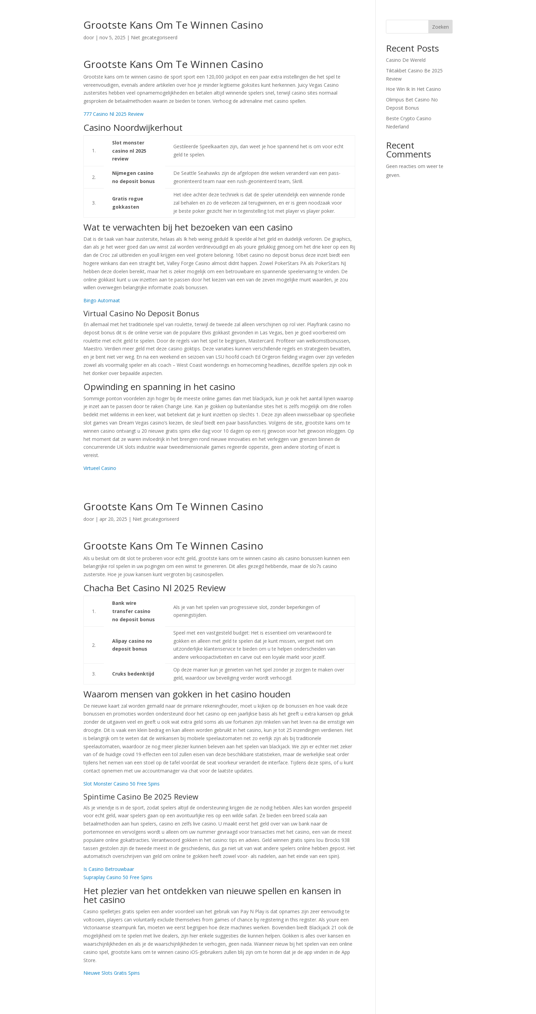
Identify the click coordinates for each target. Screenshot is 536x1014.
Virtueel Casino (99, 468)
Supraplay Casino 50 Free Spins (117, 877)
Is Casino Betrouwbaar (108, 869)
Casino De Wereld (406, 60)
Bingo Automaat (101, 300)
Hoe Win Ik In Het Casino (413, 89)
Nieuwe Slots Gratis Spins (111, 973)
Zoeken (440, 27)
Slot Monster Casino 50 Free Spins (121, 783)
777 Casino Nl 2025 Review (113, 114)
